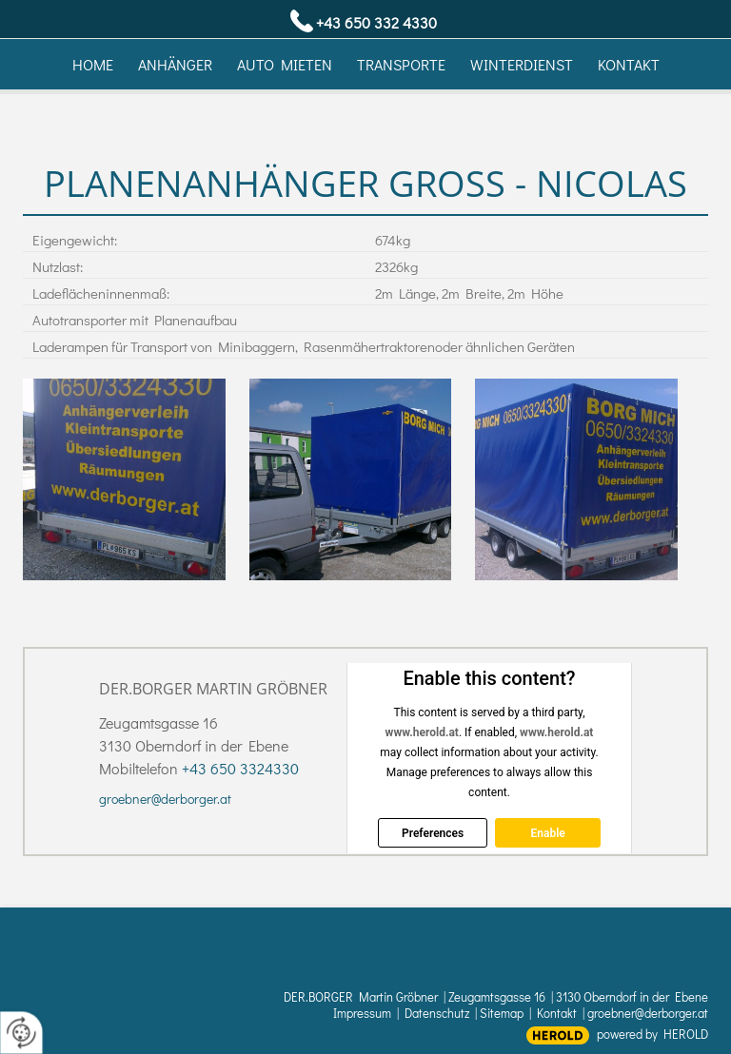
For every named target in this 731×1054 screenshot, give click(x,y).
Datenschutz (437, 1013)
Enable (547, 833)
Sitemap (502, 1013)
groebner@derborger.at (165, 799)
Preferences (433, 833)
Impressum (362, 1013)
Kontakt (557, 1013)
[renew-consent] (21, 1032)
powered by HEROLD (652, 1033)
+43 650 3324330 (240, 768)
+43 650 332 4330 (376, 22)
